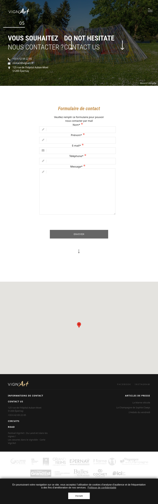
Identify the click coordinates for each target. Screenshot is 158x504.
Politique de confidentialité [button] (102, 487)
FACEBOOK (124, 384)
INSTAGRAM (142, 384)
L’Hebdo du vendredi (139, 412)
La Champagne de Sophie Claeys (133, 407)
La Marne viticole (141, 402)
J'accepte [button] (79, 496)
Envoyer (79, 234)
